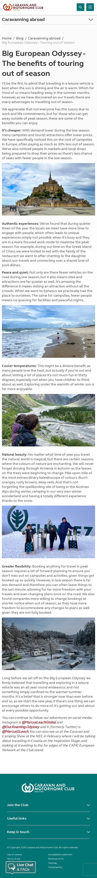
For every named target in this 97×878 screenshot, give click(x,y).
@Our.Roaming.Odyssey (20, 727)
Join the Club (17, 805)
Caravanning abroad (23, 19)
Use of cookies (14, 854)
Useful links (16, 818)
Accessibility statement (60, 854)
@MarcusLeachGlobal (39, 722)
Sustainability (55, 867)
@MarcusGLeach (15, 731)
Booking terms (56, 858)
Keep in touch (18, 832)
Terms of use (13, 858)
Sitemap (52, 863)
